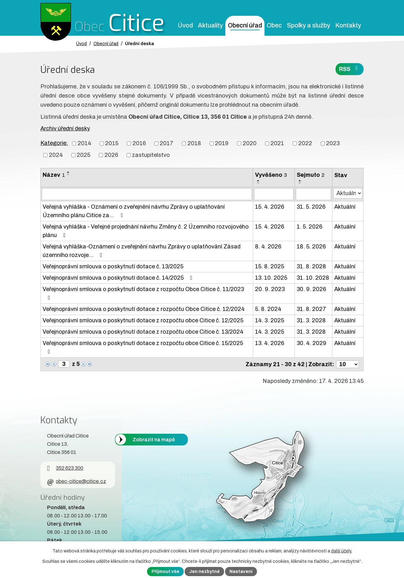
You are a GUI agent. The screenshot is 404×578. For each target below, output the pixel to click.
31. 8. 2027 (311, 309)
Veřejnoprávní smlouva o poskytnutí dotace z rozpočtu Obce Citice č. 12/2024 (144, 309)
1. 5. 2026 (309, 226)
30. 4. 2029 (311, 343)
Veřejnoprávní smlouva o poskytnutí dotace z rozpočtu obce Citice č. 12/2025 (143, 320)
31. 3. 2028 (311, 320)
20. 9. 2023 (270, 289)
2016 (139, 143)
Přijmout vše (165, 571)
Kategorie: (54, 143)
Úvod (185, 25)
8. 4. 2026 (268, 246)
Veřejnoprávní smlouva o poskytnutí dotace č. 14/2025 (119, 278)
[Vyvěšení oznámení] (274, 194)
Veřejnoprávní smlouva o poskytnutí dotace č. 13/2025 (113, 266)
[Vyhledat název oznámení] (147, 194)
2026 (111, 155)
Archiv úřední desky (65, 128)
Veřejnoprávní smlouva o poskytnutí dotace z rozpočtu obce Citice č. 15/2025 (143, 347)
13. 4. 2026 (269, 343)
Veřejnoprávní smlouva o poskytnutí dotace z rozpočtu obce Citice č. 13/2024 (143, 332)
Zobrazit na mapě (154, 439)
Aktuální (344, 207)
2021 (277, 143)
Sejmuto (310, 175)
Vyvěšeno (271, 175)
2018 (194, 143)
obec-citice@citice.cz (76, 481)
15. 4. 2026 (269, 207)
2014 (84, 143)
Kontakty (348, 25)
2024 (56, 155)
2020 (250, 143)
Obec (274, 25)
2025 (83, 155)
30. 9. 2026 (311, 289)
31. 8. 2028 (311, 266)
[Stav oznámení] (347, 193)
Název (54, 175)
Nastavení (240, 571)
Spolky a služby (308, 25)
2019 (222, 143)
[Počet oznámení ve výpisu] (347, 364)
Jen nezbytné (204, 571)
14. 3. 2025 (269, 320)
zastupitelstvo (151, 155)
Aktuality (210, 25)
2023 (333, 143)
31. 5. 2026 (311, 207)
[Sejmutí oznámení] (313, 194)
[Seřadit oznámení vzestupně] (68, 172)
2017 (166, 143)
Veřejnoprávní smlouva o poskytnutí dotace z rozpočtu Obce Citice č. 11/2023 (143, 293)
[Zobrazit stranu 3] (63, 364)
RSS (349, 68)
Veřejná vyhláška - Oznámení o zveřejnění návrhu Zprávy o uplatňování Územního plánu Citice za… (134, 211)
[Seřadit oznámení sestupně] (68, 174)
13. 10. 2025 (271, 278)
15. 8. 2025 (269, 266)
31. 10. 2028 (313, 278)
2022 (305, 143)
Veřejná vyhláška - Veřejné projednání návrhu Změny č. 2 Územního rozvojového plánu (146, 230)
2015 (111, 143)
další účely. (341, 551)
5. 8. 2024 (268, 309)
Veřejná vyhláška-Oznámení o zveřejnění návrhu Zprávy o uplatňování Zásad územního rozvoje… (142, 250)
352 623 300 (65, 468)
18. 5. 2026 (311, 246)
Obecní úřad (245, 25)
